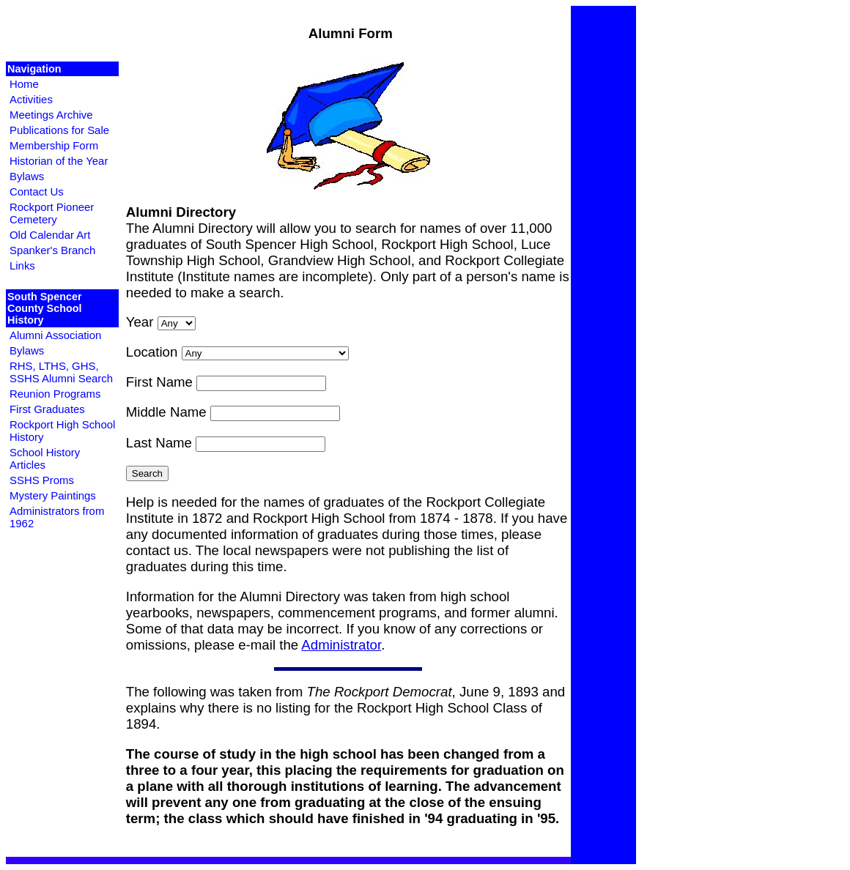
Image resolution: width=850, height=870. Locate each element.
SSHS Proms (42, 480)
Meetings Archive (51, 114)
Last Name (159, 442)
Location (152, 352)
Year (140, 322)
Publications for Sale (59, 130)
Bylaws (27, 176)
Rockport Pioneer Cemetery (52, 213)
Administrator (341, 644)
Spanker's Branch (52, 250)
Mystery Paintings (53, 495)
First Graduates (47, 409)
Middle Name (166, 412)
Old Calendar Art (50, 234)
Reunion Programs (55, 393)
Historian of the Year (59, 161)
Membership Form (54, 145)
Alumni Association (55, 335)
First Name (159, 382)
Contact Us (37, 191)
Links (22, 265)
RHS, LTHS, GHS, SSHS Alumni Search (61, 372)
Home (24, 84)
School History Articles (45, 458)
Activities (31, 99)
